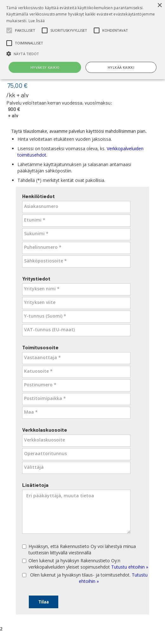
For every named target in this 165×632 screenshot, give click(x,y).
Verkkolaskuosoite (44, 430)
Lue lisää (37, 20)
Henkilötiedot (38, 196)
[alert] (82, 39)
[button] (82, 53)
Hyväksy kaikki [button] (45, 67)
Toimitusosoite (40, 347)
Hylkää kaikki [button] (121, 67)
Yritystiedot (36, 278)
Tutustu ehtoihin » (129, 567)
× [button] (159, 5)
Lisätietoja (35, 485)
